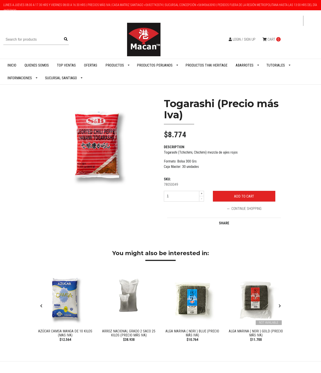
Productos (114, 65)
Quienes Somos (37, 65)
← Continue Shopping (244, 208)
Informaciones (19, 78)
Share (224, 223)
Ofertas (90, 65)
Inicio (11, 65)
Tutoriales (275, 65)
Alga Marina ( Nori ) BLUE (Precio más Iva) (192, 333)
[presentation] (41, 306)
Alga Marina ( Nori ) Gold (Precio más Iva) (256, 333)
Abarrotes (244, 65)
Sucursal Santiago (61, 78)
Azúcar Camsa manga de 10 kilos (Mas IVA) (65, 333)
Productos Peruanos (155, 65)
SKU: (167, 179)
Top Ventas (66, 65)
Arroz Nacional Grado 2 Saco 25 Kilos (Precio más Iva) (128, 333)
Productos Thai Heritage (206, 65)
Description (174, 147)
